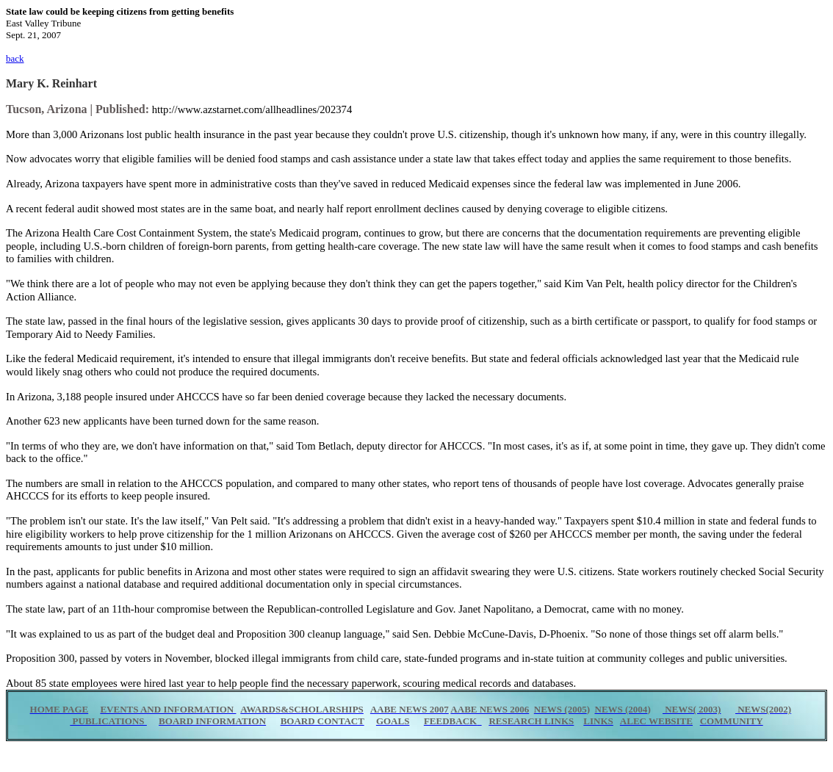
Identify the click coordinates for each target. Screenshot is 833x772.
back (15, 58)
